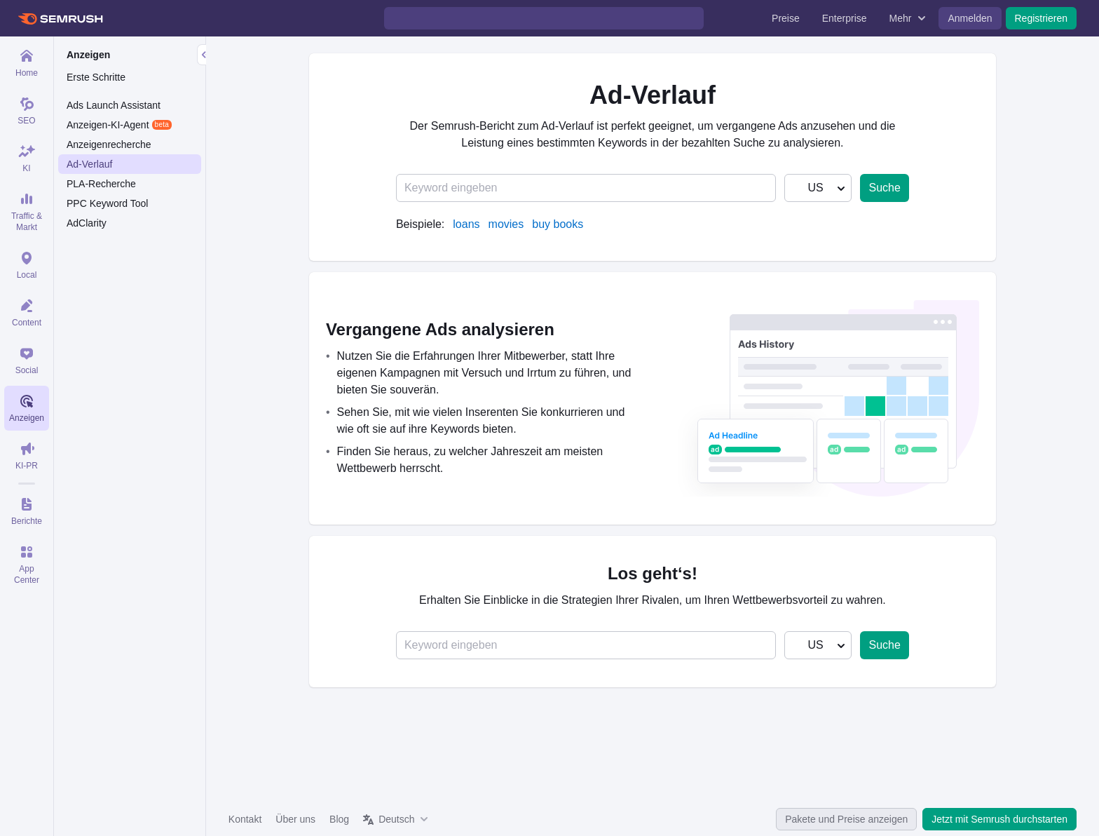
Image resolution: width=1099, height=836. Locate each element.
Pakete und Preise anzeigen (846, 819)
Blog (339, 819)
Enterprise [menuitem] (844, 18)
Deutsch (396, 819)
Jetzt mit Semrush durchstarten (999, 819)
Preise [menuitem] (786, 18)
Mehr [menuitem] (900, 18)
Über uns (295, 819)
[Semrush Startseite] (60, 18)
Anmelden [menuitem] (970, 18)
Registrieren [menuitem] (1041, 18)
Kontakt (244, 819)
